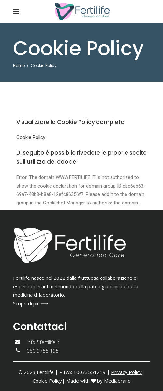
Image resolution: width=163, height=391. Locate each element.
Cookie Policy (30, 137)
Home (19, 65)
